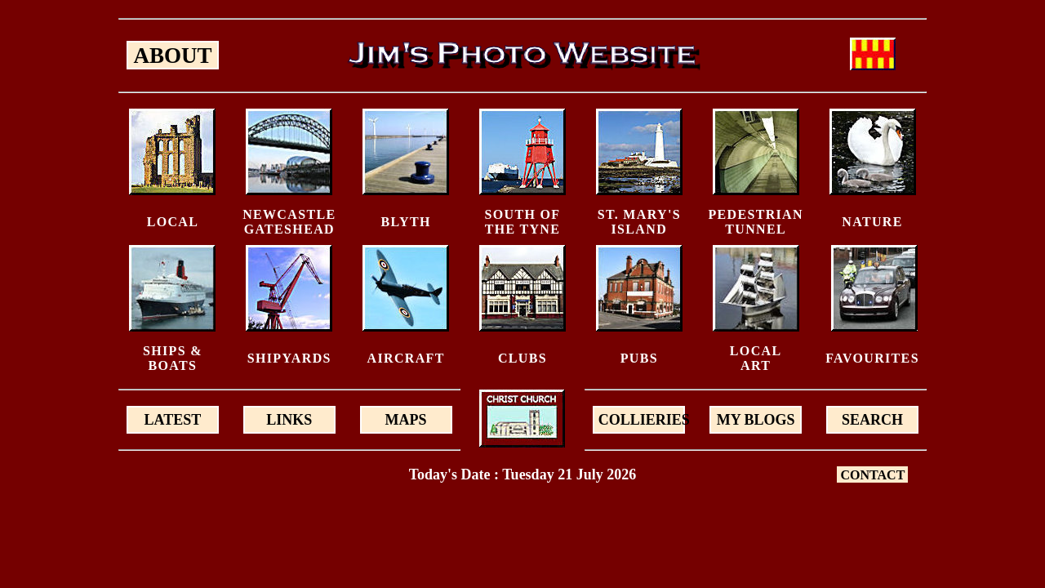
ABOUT (172, 55)
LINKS (289, 420)
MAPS (406, 420)
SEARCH (872, 420)
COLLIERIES (642, 420)
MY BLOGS (756, 420)
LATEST (173, 420)
